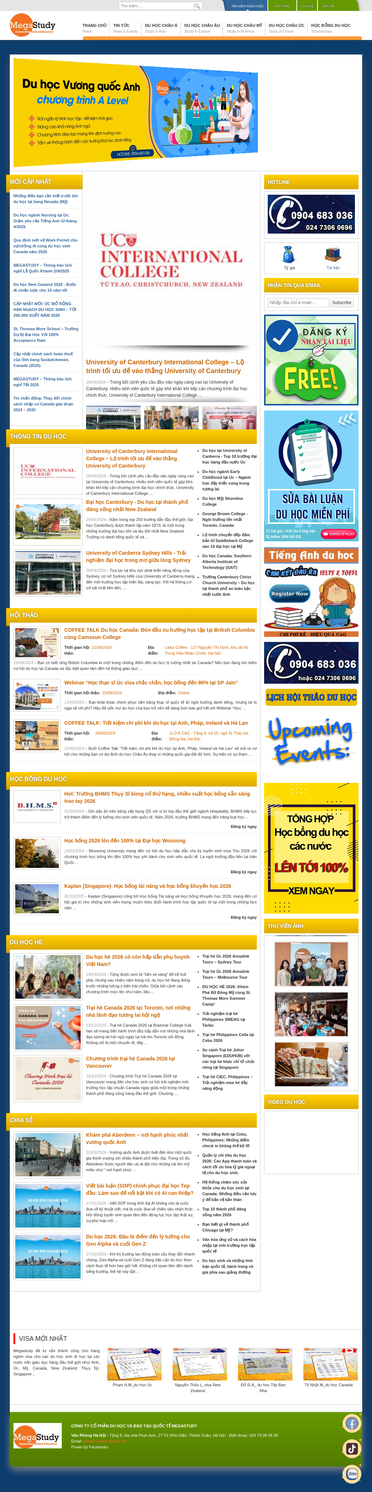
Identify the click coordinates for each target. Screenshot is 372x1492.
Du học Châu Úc (286, 28)
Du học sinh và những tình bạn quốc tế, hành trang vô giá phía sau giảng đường (228, 1266)
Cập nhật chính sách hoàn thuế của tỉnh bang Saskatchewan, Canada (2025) (43, 360)
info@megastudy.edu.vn (105, 1441)
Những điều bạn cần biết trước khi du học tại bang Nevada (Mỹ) (45, 199)
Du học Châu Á (161, 28)
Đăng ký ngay (244, 826)
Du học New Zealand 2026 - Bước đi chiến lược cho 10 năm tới (44, 287)
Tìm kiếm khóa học (247, 6)
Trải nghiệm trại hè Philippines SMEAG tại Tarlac (223, 1019)
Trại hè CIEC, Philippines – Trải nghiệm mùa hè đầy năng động (227, 1083)
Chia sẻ (307, 6)
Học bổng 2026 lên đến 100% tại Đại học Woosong (124, 841)
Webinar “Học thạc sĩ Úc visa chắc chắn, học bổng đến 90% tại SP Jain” (151, 683)
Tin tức (125, 28)
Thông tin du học (38, 436)
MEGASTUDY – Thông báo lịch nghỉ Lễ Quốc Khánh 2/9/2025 (42, 268)
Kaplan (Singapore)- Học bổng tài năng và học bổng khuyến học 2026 (147, 886)
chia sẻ (21, 1120)
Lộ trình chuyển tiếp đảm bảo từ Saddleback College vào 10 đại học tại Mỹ (227, 541)
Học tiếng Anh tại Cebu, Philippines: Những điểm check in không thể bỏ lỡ (225, 1140)
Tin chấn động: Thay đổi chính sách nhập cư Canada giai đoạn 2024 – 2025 (43, 404)
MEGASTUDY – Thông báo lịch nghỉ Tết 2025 (42, 382)
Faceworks (98, 1447)
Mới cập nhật (30, 182)
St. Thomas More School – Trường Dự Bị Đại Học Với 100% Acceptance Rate (45, 335)
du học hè (26, 942)
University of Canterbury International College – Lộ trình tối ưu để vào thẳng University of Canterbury (131, 458)
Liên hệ (328, 6)
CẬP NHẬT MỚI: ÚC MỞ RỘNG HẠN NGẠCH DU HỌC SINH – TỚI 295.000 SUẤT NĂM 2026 (44, 310)
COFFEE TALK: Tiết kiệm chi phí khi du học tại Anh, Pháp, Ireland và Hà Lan (156, 723)
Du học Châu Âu (202, 28)
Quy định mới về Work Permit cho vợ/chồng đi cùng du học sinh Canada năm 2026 (45, 246)
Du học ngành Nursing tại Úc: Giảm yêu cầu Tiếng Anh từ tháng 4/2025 (45, 221)
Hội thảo (282, 6)
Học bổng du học (331, 28)
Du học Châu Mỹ (244, 28)
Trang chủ (94, 28)
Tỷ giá (289, 258)
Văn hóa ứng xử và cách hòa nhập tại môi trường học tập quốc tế (229, 1245)
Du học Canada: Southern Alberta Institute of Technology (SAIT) (226, 562)
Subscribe (341, 302)
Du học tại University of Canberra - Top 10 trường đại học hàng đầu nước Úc (229, 456)
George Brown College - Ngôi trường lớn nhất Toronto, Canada (225, 519)
